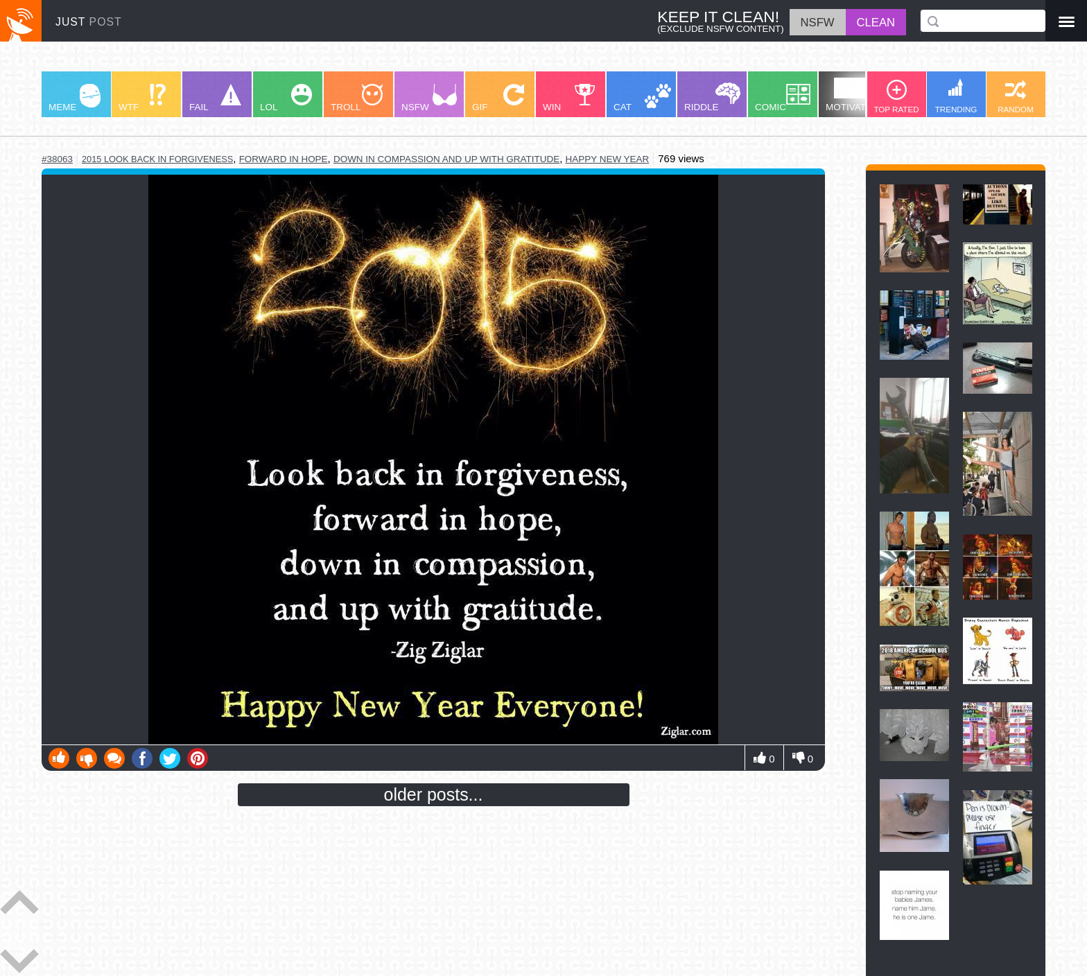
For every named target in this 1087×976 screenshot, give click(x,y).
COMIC (782, 98)
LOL (286, 98)
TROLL (357, 98)
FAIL (215, 98)
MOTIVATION (854, 95)
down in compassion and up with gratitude (446, 159)
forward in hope (283, 159)
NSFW (429, 98)
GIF (498, 98)
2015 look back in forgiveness (157, 159)
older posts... (433, 794)
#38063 (57, 159)
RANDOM (1016, 97)
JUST (88, 22)
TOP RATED (896, 97)
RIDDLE (712, 97)
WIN (569, 98)
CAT (642, 98)
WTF (142, 98)
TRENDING (956, 96)
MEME (75, 98)
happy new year (608, 159)
